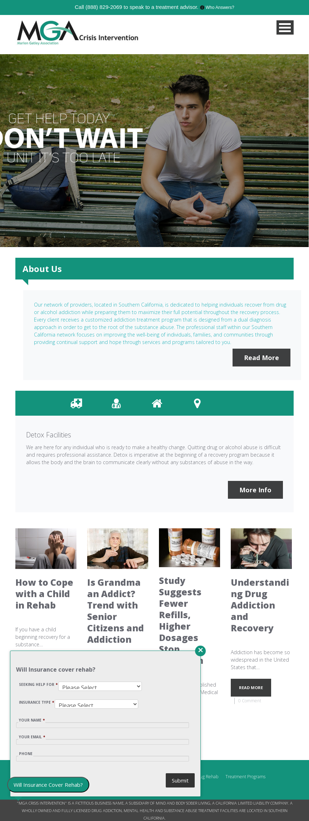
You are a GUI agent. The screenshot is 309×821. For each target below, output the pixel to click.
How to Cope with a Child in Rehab (44, 593)
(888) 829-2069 (103, 7)
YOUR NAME (32, 720)
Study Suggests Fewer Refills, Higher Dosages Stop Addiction (181, 620)
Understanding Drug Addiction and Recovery (260, 605)
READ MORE (251, 687)
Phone (26, 753)
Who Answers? (220, 7)
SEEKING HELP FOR (38, 684)
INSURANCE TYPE (36, 702)
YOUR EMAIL (32, 736)
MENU (285, 27)
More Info (255, 490)
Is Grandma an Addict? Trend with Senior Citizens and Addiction (115, 610)
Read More (261, 357)
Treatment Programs (245, 777)
